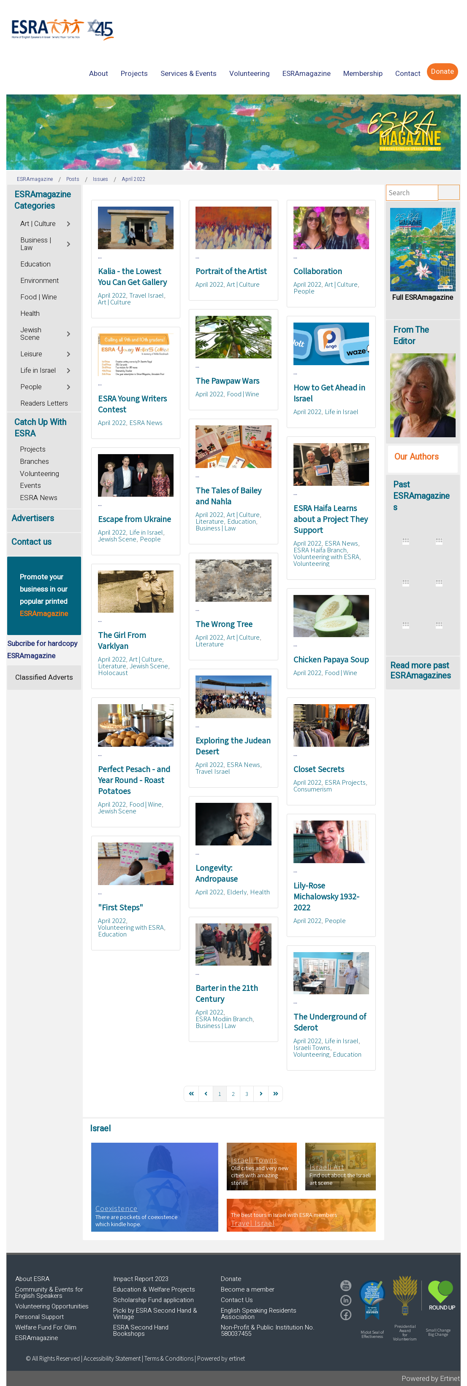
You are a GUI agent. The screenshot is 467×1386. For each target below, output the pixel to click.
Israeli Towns (311, 1047)
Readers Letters (44, 403)
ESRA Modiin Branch (224, 1018)
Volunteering (311, 563)
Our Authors (416, 457)
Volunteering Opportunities (52, 1306)
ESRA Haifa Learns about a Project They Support (330, 519)
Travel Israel (146, 295)
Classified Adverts (44, 677)
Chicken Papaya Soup (331, 659)
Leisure (31, 354)
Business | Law (215, 528)
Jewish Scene (117, 539)
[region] (233, 132)
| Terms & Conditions (167, 1358)
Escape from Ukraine (134, 519)
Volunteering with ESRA (326, 556)
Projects (33, 449)
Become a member (247, 1289)
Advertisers (32, 518)
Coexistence (116, 1208)
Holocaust (113, 672)
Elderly (237, 891)
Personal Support (39, 1316)
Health (260, 891)
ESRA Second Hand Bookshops (140, 1330)
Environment (39, 281)
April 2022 (112, 295)
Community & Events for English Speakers (49, 1292)
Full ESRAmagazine (422, 297)
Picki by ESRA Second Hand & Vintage (155, 1313)
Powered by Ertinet (431, 1378)
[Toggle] (69, 223)
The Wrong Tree (224, 624)
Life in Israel (341, 411)
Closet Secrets (318, 769)
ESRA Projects (345, 782)
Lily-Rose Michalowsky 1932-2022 (326, 896)
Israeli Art (327, 1167)
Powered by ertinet (221, 1358)
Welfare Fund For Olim (45, 1327)
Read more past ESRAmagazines (420, 670)
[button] (372, 1300)
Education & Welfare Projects (154, 1289)
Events (30, 485)
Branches (34, 461)
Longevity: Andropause (216, 873)
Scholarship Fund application (153, 1300)
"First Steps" (120, 907)
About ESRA (32, 1279)
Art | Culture (114, 302)
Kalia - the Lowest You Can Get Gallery (132, 277)
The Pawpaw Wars (227, 380)
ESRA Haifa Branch (320, 549)
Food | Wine (243, 393)
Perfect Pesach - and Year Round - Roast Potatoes (134, 780)
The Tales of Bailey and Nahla (228, 496)
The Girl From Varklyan (122, 640)
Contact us (31, 542)
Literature (209, 521)
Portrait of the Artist (231, 271)
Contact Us (237, 1300)
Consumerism (312, 789)
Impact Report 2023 (140, 1279)
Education (241, 521)
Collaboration (317, 271)
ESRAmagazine (36, 1338)
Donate (231, 1279)
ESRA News (146, 422)
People (304, 291)
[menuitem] (98, 73)
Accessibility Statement (113, 1358)
